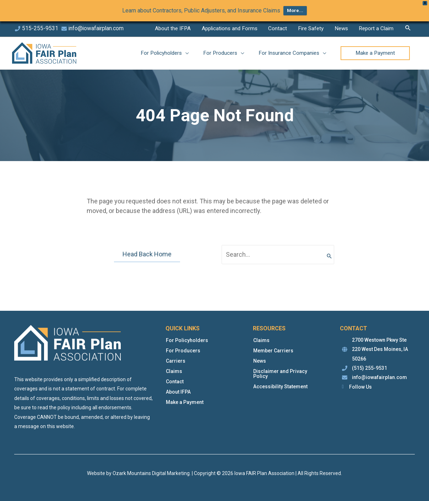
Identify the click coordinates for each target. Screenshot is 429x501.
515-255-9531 (40, 28)
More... (295, 10)
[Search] (329, 255)
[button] (407, 26)
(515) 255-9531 (369, 368)
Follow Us (360, 387)
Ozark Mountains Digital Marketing (151, 473)
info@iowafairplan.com (97, 28)
